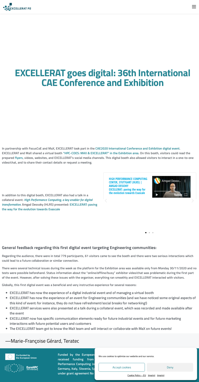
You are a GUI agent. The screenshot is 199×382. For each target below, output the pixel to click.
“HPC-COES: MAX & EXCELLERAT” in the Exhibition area (100, 153)
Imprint (151, 375)
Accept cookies (122, 367)
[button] (105, 200)
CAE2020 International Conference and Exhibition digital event (137, 148)
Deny (170, 367)
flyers (19, 157)
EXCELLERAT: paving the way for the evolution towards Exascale (49, 206)
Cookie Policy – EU (137, 375)
